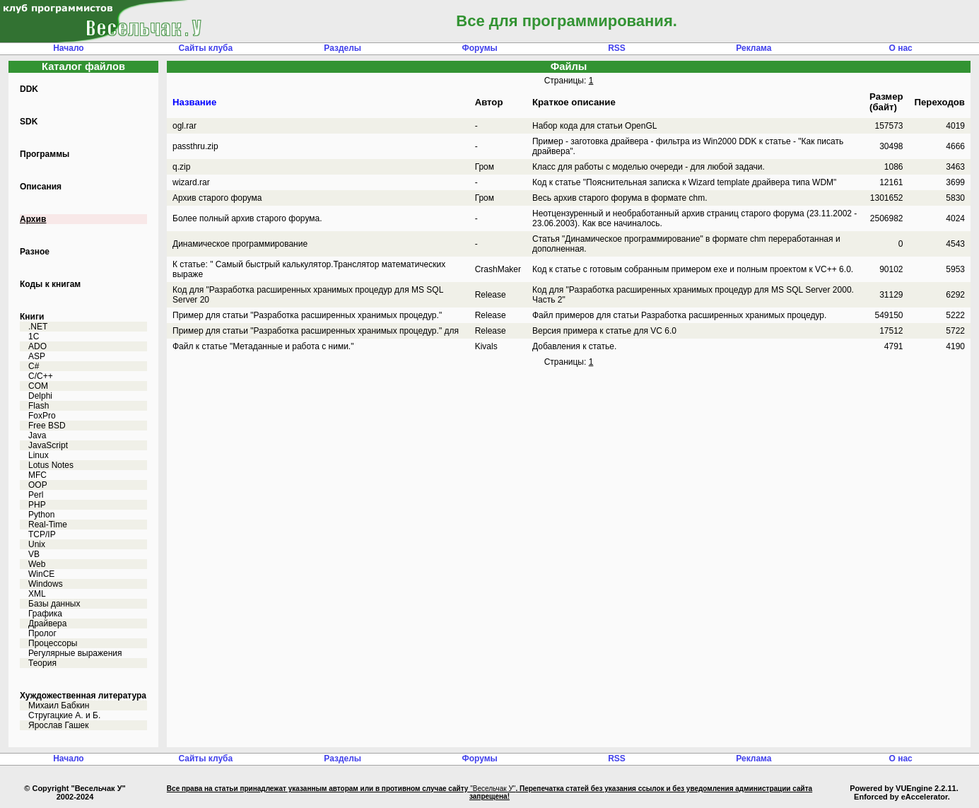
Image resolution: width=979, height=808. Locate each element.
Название (194, 102)
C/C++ (40, 376)
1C (33, 336)
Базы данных (54, 604)
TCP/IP (42, 534)
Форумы (479, 48)
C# (33, 366)
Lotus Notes (51, 465)
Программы (44, 154)
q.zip (181, 167)
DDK (29, 89)
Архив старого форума (217, 198)
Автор (489, 102)
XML (37, 594)
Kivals (486, 346)
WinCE (41, 574)
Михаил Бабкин (58, 705)
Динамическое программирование (239, 244)
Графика (45, 614)
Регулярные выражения (75, 653)
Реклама (753, 48)
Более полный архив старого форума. (247, 218)
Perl (35, 495)
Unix (36, 544)
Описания (40, 187)
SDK (28, 122)
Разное (34, 252)
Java (37, 435)
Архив (33, 219)
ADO (37, 346)
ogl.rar (184, 126)
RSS (617, 48)
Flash (38, 406)
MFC (37, 475)
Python (41, 515)
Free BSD (47, 426)
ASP (36, 356)
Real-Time (47, 524)
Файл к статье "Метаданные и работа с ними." (262, 346)
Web (36, 564)
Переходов (940, 102)
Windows (45, 584)
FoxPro (42, 416)
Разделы (342, 48)
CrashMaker (498, 269)
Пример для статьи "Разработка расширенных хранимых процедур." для (315, 331)
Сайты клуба (205, 48)
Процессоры (53, 643)
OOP (37, 485)
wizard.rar (191, 182)
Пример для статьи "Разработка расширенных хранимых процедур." (307, 315)
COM (38, 386)
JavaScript (48, 445)
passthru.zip (195, 146)
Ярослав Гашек (58, 725)
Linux (38, 455)
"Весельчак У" (492, 788)
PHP (37, 505)
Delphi (40, 396)
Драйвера (47, 623)
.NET (37, 327)
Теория (42, 663)
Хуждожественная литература (83, 696)
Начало (68, 48)
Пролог (42, 633)
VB (34, 554)
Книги (32, 317)
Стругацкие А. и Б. (64, 715)
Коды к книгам (50, 284)
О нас (901, 48)
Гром (484, 167)
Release (490, 295)
